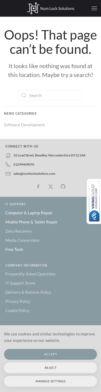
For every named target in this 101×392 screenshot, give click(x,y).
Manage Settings (51, 381)
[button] (94, 8)
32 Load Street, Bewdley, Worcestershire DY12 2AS (49, 155)
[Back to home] (50, 8)
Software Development (24, 124)
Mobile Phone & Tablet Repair (31, 221)
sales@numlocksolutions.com (34, 174)
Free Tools (14, 249)
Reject (51, 367)
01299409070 (23, 164)
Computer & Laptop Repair (29, 212)
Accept (50, 354)
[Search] (50, 95)
